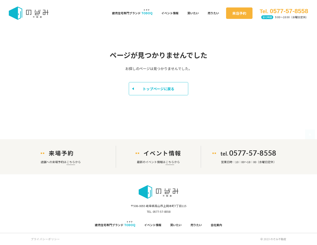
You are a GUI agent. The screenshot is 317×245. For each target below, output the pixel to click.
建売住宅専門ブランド (132, 13)
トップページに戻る (158, 88)
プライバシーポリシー (45, 239)
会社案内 (216, 225)
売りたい (213, 13)
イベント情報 (170, 13)
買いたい (193, 13)
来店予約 (239, 13)
